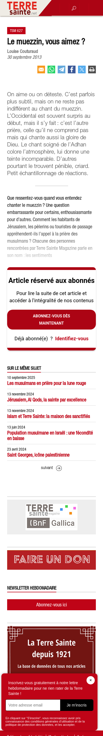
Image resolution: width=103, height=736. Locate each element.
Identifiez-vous (71, 338)
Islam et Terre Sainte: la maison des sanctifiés (48, 416)
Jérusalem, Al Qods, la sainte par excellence (46, 400)
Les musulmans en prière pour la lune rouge (46, 383)
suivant (47, 468)
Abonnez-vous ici (51, 604)
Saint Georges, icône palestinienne (38, 455)
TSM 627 (16, 30)
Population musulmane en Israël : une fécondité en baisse (50, 435)
